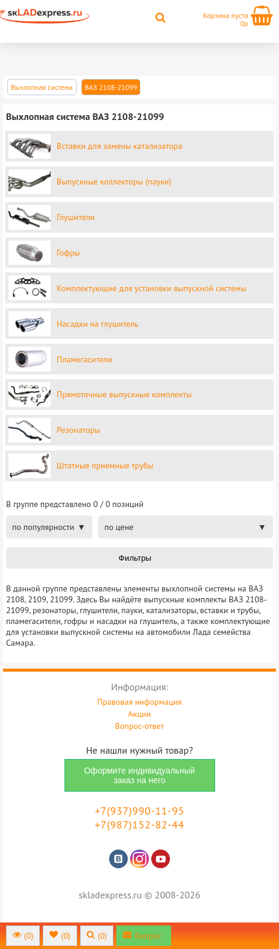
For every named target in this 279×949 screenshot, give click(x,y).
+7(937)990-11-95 (139, 811)
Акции (139, 713)
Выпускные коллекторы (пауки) (114, 181)
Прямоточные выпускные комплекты (124, 394)
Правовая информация (139, 701)
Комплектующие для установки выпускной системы (151, 288)
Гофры (68, 252)
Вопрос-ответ (139, 725)
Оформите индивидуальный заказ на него (139, 775)
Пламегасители (84, 359)
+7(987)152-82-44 (139, 824)
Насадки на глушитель (98, 323)
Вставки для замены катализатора (119, 145)
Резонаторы (78, 429)
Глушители (76, 217)
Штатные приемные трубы (105, 465)
